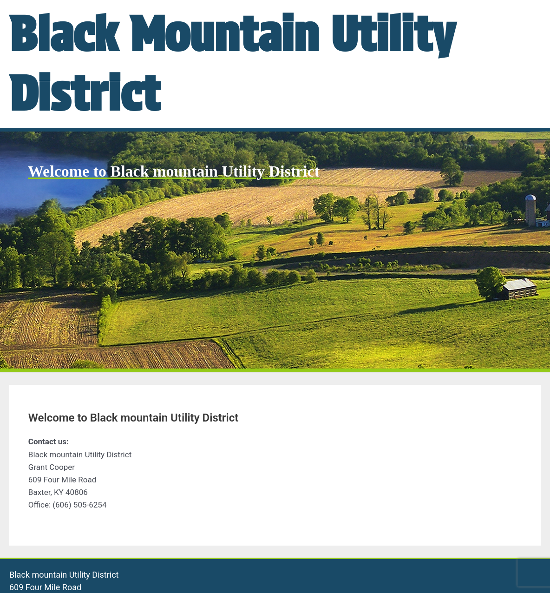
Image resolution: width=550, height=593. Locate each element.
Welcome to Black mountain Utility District (174, 171)
